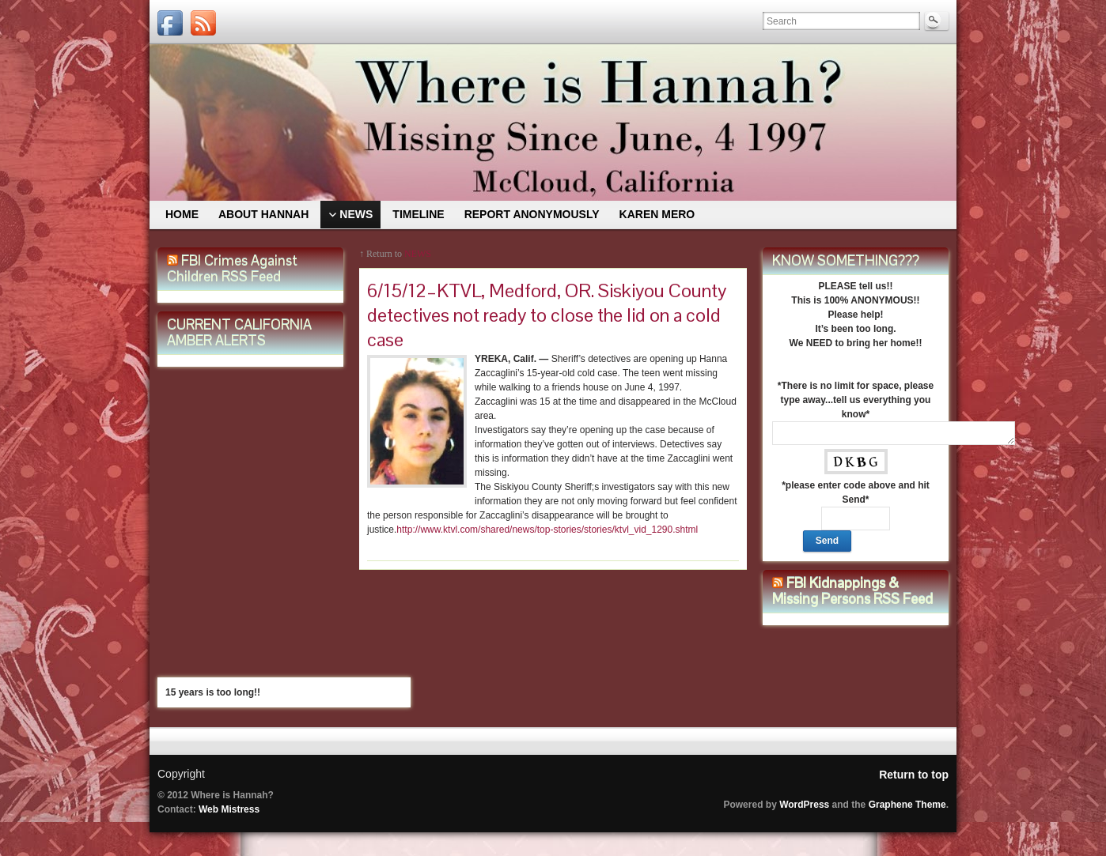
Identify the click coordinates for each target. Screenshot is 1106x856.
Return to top (914, 774)
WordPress (804, 804)
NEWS (417, 253)
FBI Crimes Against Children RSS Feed (232, 268)
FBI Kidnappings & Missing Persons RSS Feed (852, 591)
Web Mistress (229, 809)
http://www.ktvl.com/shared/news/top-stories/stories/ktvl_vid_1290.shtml (547, 529)
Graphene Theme (907, 804)
